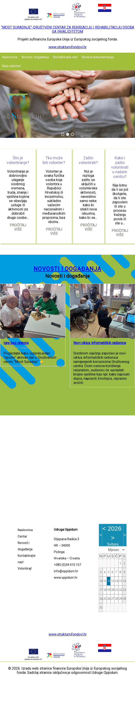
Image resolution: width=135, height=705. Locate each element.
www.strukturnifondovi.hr (68, 47)
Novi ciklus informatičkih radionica (99, 343)
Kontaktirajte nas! (65, 57)
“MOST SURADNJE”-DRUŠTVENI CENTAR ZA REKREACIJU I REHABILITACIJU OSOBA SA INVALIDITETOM (67, 29)
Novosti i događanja (35, 57)
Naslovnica (9, 57)
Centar (22, 536)
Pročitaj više (18, 227)
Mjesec (113, 550)
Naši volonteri (11, 66)
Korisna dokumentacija (98, 57)
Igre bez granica (16, 343)
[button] (62, 134)
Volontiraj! (25, 568)
